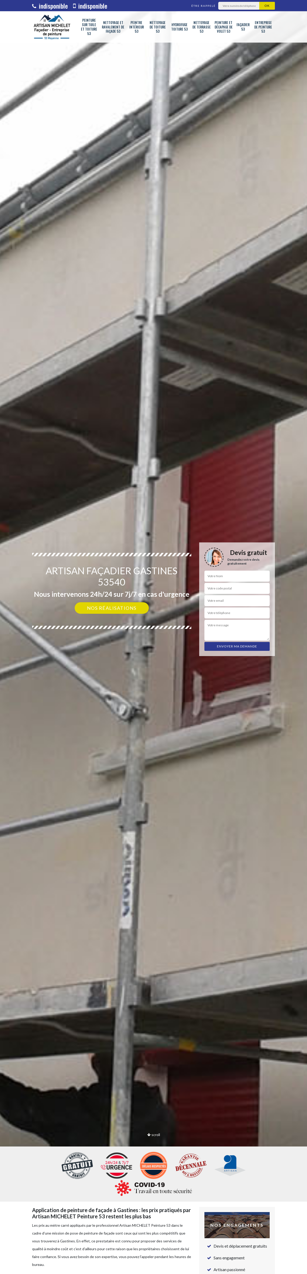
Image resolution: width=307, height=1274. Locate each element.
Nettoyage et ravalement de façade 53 (113, 27)
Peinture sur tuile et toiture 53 (89, 27)
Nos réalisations (112, 608)
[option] (153, 637)
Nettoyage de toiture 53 (158, 27)
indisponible (50, 5)
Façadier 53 (243, 27)
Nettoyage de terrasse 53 (201, 27)
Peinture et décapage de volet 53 (224, 27)
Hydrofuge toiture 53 (179, 27)
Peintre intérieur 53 (136, 27)
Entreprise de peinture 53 (263, 27)
